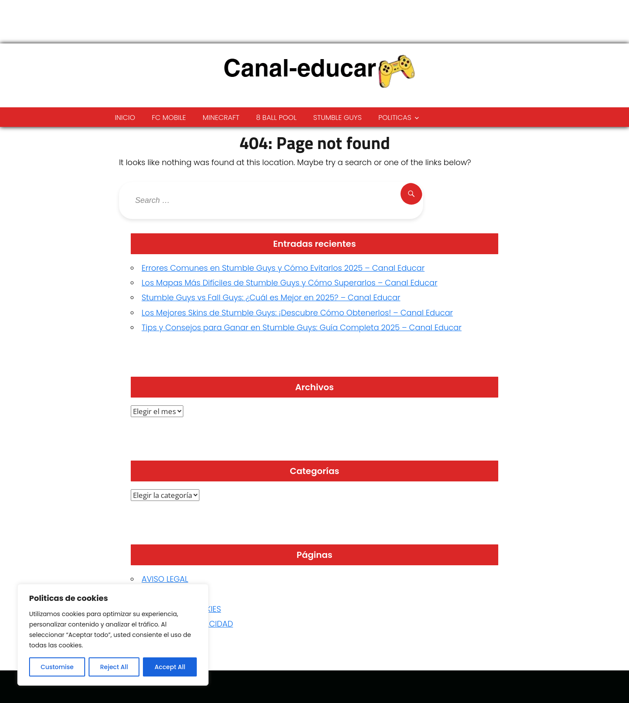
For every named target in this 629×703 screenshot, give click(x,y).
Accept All (170, 667)
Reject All (114, 667)
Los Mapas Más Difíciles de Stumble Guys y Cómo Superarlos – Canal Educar (289, 282)
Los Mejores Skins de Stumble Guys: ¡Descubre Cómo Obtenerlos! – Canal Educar (297, 312)
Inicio (125, 118)
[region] (113, 635)
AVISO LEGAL (165, 579)
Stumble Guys (337, 118)
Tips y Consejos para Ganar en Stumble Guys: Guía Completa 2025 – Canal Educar (302, 327)
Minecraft (221, 118)
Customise (57, 667)
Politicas (394, 118)
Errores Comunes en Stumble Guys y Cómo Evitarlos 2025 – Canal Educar (283, 267)
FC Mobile (169, 118)
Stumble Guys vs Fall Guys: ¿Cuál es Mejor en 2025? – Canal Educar (271, 297)
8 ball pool (276, 118)
